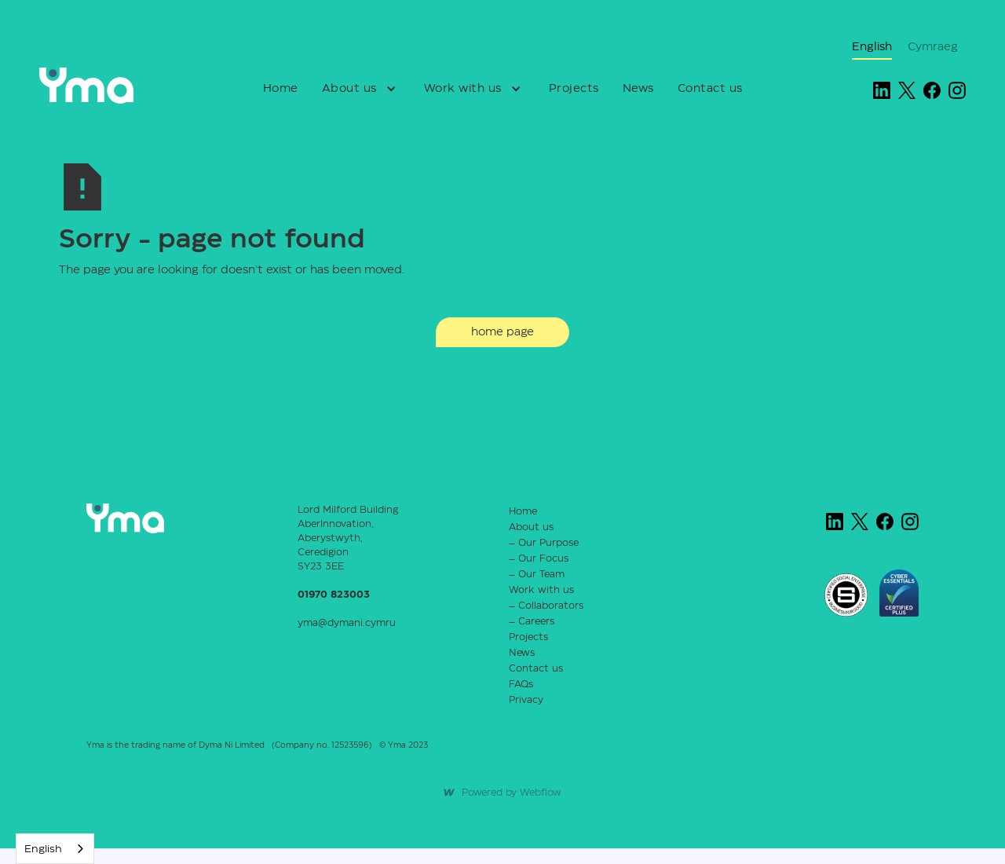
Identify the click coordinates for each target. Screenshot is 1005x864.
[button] (361, 89)
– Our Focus (538, 559)
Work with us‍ (541, 590)
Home (280, 88)
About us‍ (531, 527)
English (43, 849)
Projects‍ (528, 637)
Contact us (710, 88)
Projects (574, 88)
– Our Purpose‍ (544, 543)
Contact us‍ (536, 668)
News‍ (522, 653)
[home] (103, 86)
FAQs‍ (521, 684)
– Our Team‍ (537, 574)
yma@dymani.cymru (347, 623)
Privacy (526, 700)
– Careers (531, 621)
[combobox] (55, 848)
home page (502, 332)
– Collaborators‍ (546, 606)
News (638, 88)
